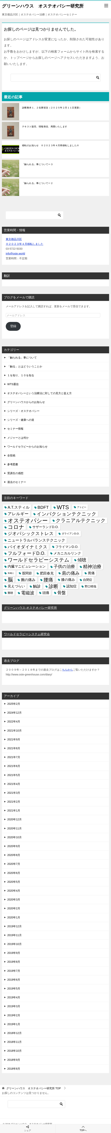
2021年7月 (13, 757)
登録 (13, 326)
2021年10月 (14, 730)
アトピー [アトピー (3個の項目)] (81, 507)
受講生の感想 (15, 473)
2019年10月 (14, 944)
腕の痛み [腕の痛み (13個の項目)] (28, 580)
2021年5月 (13, 775)
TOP (33, 1088)
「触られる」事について (22, 357)
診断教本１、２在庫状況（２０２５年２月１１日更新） (51, 107)
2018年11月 (14, 1041)
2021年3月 (13, 792)
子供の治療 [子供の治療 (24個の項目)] (64, 566)
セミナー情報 (15, 428)
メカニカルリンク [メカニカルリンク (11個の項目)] (67, 553)
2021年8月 (13, 748)
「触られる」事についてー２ (37, 183)
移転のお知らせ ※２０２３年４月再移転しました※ (50, 145)
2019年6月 (13, 979)
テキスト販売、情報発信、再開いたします (44, 126)
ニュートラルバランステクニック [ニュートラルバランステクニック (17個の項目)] (36, 540)
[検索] (56, 77)
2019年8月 (13, 961)
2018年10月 (14, 1050)
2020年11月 (14, 828)
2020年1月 (13, 917)
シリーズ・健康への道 (20, 419)
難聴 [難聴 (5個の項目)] (10, 592)
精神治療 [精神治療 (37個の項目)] (92, 566)
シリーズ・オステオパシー (23, 410)
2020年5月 (13, 881)
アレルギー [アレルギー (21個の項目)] (18, 513)
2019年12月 (14, 926)
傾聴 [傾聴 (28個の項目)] (81, 559)
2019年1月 (13, 1024)
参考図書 (12, 464)
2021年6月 (13, 766)
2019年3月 (13, 1006)
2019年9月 (13, 952)
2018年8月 (13, 1068)
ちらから (67, 669)
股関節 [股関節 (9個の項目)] (27, 573)
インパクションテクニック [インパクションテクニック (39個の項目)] (66, 514)
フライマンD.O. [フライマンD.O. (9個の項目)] (66, 547)
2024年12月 (14, 712)
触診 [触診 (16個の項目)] (37, 586)
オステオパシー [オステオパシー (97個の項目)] (28, 520)
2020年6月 (13, 872)
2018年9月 (13, 1059)
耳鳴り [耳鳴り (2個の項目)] (11, 573)
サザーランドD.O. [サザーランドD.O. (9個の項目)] (45, 527)
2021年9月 (13, 739)
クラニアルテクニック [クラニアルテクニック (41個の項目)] (81, 520)
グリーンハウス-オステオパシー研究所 (30, 607)
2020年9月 (13, 846)
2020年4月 (13, 890)
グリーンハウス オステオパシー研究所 (43, 5)
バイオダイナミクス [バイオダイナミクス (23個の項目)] (27, 546)
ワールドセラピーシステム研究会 (27, 634)
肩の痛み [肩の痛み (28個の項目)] (71, 573)
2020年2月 (13, 908)
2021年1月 (13, 810)
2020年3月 (13, 899)
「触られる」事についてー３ (37, 164)
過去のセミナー (16, 482)
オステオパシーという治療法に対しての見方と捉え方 (39, 393)
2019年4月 (13, 997)
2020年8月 (13, 855)
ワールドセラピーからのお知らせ (27, 446)
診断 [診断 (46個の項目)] (53, 586)
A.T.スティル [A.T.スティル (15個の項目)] (19, 507)
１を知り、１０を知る (20, 375)
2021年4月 (13, 783)
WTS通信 (13, 384)
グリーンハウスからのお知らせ (26, 402)
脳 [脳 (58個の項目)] (10, 580)
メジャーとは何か (18, 437)
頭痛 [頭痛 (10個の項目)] (45, 593)
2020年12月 (14, 819)
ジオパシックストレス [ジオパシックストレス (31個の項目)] (31, 533)
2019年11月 (14, 935)
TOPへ (83, 1128)
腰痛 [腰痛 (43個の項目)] (48, 579)
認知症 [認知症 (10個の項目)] (71, 586)
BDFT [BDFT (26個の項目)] (43, 507)
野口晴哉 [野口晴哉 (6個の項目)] (90, 586)
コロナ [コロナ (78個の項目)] (16, 527)
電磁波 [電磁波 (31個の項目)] (27, 592)
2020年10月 (14, 837)
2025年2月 (13, 703)
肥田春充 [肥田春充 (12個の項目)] (47, 573)
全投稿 (11, 455)
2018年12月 (14, 1033)
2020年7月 (13, 863)
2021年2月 (13, 801)
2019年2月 (13, 1015)
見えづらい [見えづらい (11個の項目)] (16, 586)
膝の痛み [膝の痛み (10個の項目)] (68, 580)
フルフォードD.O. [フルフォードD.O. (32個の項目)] (26, 553)
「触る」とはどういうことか (24, 366)
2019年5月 (13, 988)
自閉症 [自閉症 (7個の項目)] (87, 579)
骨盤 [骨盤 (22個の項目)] (61, 592)
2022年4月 (13, 721)
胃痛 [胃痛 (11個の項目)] (91, 573)
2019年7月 (13, 970)
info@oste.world (15, 253)
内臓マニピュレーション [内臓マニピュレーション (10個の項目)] (27, 566)
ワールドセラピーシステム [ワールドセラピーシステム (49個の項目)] (38, 560)
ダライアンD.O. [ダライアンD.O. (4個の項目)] (71, 533)
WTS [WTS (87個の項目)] (63, 507)
